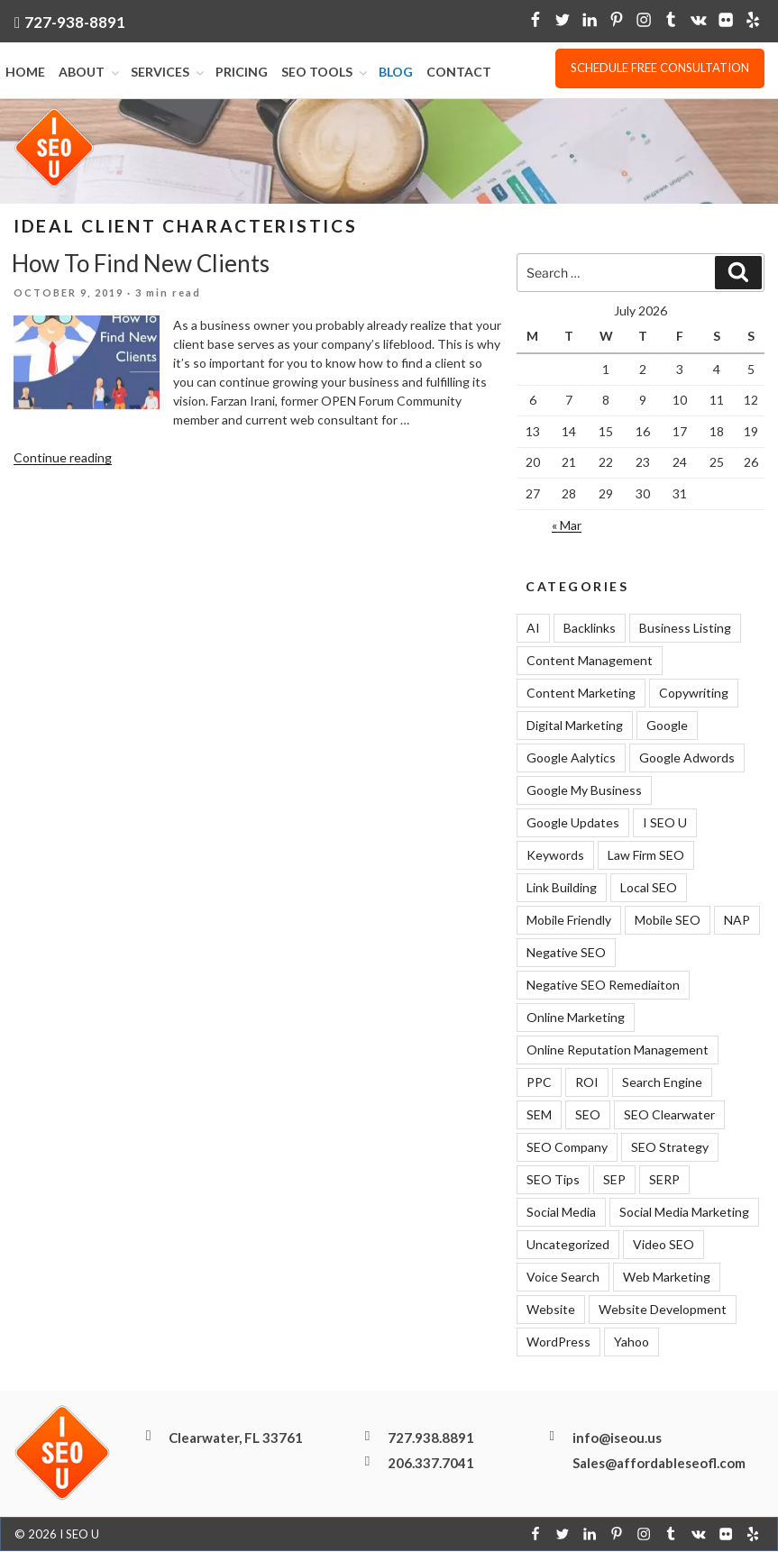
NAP (737, 920)
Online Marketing (575, 1018)
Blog (396, 72)
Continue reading (63, 458)
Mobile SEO (667, 920)
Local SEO (648, 888)
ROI (587, 1083)
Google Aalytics (571, 758)
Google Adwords (687, 758)
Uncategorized (567, 1245)
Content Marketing (581, 693)
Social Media (561, 1212)
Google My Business (584, 791)
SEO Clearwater (669, 1115)
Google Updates (572, 823)
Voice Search (563, 1277)
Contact (458, 72)
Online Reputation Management (617, 1050)
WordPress (558, 1342)
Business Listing (685, 628)
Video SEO (663, 1245)
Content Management (589, 661)
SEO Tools (325, 72)
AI (533, 628)
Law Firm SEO (646, 855)
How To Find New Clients (141, 264)
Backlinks (589, 628)
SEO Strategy (670, 1147)
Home (25, 72)
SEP (614, 1180)
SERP (664, 1180)
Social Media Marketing (684, 1212)
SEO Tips (553, 1180)
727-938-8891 (74, 22)
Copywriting (693, 693)
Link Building (561, 888)
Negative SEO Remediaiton (603, 985)
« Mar (566, 525)
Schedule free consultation (660, 67)
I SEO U (665, 823)
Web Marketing (666, 1277)
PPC (539, 1083)
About (90, 72)
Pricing (241, 72)
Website (550, 1310)
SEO (587, 1115)
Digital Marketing (574, 726)
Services (168, 72)
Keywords (555, 855)
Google (667, 726)
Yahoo (631, 1342)
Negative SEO (566, 953)
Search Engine (662, 1083)
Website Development (663, 1310)
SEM (539, 1115)
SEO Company (567, 1147)
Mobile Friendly (568, 920)
